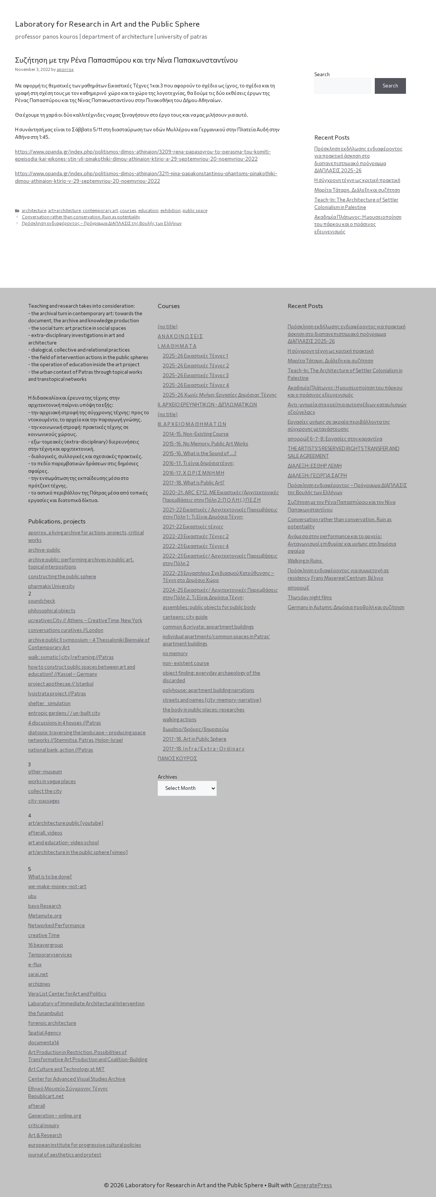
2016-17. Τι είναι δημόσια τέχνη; (198, 463)
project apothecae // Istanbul (61, 684)
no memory (175, 653)
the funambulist (45, 1013)
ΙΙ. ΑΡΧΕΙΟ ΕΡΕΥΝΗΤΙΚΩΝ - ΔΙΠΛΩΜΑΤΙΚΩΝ (207, 405)
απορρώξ (298, 588)
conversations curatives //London (65, 630)
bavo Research (44, 906)
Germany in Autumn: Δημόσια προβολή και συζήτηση (346, 607)
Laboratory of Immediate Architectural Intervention (86, 1003)
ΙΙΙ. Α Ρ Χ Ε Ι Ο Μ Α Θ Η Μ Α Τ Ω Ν (192, 424)
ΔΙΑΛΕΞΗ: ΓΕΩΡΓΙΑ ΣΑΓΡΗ (317, 475)
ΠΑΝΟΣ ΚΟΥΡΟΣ (177, 758)
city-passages (44, 801)
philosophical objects (51, 611)
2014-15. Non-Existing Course (196, 434)
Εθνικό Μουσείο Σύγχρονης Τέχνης (68, 1089)
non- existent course (186, 663)
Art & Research (45, 1135)
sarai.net (38, 974)
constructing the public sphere (62, 576)
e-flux (35, 964)
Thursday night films (310, 597)
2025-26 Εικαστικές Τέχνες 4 (196, 385)
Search (322, 74)
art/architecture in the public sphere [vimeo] (78, 852)
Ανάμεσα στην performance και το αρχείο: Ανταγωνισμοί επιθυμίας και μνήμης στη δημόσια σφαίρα (342, 543)
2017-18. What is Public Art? (194, 483)
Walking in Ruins (305, 561)
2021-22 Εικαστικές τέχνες (193, 526)
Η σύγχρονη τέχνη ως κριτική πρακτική (357, 180)
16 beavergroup (45, 945)
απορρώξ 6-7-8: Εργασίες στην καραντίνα (335, 439)
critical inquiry (43, 1125)
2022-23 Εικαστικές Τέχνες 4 (196, 546)
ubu (32, 896)
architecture (34, 210)
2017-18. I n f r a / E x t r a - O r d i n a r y (203, 749)
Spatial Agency (44, 1033)
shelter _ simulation (49, 703)
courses (128, 210)
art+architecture (64, 210)
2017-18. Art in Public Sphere (194, 739)
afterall (36, 1106)
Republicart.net (46, 1096)
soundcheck (41, 601)
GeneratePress (312, 1185)
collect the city (45, 791)
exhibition (170, 210)
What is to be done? (50, 877)
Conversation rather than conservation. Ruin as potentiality (81, 216)
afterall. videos (45, 833)
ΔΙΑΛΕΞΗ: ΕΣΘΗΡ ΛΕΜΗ (315, 466)
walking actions (179, 719)
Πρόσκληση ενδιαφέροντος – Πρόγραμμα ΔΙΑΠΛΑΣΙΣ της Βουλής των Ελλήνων (102, 223)
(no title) (168, 326)
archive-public (44, 550)
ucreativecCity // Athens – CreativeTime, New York (85, 620)
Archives (167, 777)
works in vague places (52, 781)
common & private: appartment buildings (208, 627)
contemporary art (100, 210)
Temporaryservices (50, 955)
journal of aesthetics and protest (64, 1155)
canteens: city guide (185, 617)
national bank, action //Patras (60, 750)
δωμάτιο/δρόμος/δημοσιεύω (196, 729)
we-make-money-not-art (57, 886)
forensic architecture (52, 1023)
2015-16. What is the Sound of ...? (200, 453)
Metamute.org (45, 916)
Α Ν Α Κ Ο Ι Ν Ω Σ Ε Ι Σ (180, 336)
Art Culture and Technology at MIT (66, 1069)
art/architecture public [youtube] (65, 823)
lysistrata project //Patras (57, 693)
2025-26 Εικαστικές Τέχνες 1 (195, 356)
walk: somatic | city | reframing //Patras (71, 657)
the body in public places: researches (203, 710)
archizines (39, 984)
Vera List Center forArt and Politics (67, 994)
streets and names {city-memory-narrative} (212, 700)
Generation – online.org (54, 1116)
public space (195, 210)
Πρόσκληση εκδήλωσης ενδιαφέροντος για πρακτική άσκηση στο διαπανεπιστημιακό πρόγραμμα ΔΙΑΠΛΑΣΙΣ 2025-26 (347, 333)
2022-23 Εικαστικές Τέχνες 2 (196, 536)
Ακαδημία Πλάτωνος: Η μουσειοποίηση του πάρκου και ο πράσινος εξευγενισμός (357, 224)
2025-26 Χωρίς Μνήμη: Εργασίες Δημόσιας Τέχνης (220, 395)
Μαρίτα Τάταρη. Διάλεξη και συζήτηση (357, 190)
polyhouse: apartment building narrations (208, 690)
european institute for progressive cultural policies (84, 1145)
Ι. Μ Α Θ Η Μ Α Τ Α (177, 346)
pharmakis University (51, 586)
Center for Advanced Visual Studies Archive (76, 1079)
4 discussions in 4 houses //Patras (64, 723)
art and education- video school (63, 842)
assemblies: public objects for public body (209, 607)
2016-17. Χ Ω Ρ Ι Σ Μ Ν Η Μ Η (193, 473)
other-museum (45, 771)
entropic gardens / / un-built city (64, 713)
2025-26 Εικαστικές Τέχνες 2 (196, 365)
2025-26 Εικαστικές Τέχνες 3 (196, 375)
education (148, 210)
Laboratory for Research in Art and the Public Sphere (107, 23)
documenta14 (43, 1042)
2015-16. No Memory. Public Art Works (205, 444)
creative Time (44, 935)
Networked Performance (56, 925)
